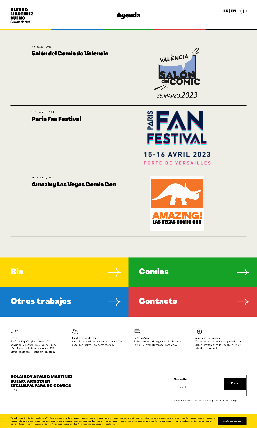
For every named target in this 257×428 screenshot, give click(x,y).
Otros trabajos (40, 302)
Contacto (158, 302)
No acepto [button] (251, 421)
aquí (88, 341)
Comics (154, 272)
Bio (17, 272)
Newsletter (181, 379)
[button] (116, 424)
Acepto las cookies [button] (232, 421)
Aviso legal (232, 400)
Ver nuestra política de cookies (96, 424)
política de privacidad (211, 400)
